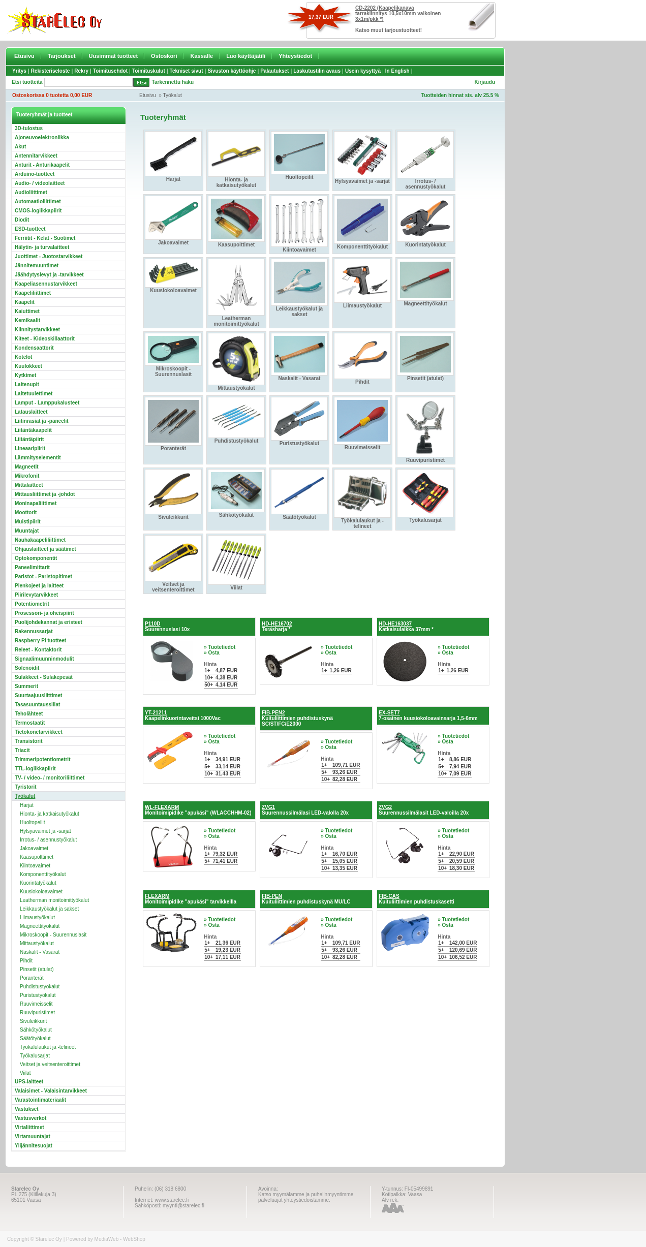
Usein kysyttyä (363, 71)
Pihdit (26, 960)
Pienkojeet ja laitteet (39, 585)
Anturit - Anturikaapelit (42, 165)
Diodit (22, 220)
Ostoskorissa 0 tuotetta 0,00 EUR (52, 95)
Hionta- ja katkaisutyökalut (49, 814)
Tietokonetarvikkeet (39, 732)
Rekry (81, 71)
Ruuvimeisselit (36, 1004)
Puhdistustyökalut (39, 986)
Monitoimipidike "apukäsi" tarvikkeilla (190, 899)
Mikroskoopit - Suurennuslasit (53, 935)
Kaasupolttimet (36, 857)
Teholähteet (29, 713)
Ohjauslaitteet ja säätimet (45, 549)
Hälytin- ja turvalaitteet (42, 247)
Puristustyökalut (38, 995)
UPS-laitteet (29, 1081)
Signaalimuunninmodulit (44, 659)
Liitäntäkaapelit (33, 430)
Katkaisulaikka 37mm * (406, 626)
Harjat (27, 805)
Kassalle (201, 56)
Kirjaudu (484, 82)
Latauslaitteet (31, 412)
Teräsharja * (277, 626)
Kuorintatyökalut (38, 883)
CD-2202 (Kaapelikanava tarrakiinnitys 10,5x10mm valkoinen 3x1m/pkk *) (398, 13)
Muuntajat (27, 531)
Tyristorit (26, 787)
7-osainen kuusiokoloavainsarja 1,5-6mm (428, 715)
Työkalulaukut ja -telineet (48, 1047)
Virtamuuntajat (32, 1136)
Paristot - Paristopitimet (43, 576)
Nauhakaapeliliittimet (40, 540)
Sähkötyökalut (36, 1030)
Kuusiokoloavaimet (41, 891)
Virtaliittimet (29, 1127)
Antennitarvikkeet (36, 156)
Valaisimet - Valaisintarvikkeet (51, 1091)
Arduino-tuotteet (34, 174)
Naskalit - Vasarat (39, 952)
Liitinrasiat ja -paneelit (42, 421)
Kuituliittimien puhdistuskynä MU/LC (306, 899)
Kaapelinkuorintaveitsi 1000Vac (183, 715)
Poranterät (32, 978)
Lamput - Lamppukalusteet (47, 403)
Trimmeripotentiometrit (42, 759)
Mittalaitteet (29, 485)
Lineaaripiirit (30, 448)
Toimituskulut (148, 71)
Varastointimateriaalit (40, 1100)
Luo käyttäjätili (245, 56)
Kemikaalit (27, 320)
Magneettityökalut (39, 926)
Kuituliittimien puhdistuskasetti (416, 899)
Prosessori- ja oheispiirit (44, 613)
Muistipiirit (28, 521)
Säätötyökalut (35, 1038)
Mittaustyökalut (37, 943)
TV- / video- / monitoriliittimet (49, 778)
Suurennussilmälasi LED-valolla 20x (305, 810)
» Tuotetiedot (219, 647)
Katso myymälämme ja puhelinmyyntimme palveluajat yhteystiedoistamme (305, 1197)
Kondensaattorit (34, 348)
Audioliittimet (31, 192)
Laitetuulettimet (33, 393)
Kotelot (23, 357)
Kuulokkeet (28, 366)
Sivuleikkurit (33, 1021)
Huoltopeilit (32, 822)
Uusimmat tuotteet (113, 56)
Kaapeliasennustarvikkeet (46, 284)
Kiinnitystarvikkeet (37, 329)
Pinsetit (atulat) (37, 969)
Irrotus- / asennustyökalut (48, 840)
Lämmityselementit (38, 457)
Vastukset (27, 1109)
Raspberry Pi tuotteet (40, 640)
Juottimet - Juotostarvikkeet (48, 256)
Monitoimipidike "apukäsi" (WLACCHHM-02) (198, 810)
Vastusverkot (30, 1118)
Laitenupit (27, 384)
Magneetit (27, 467)
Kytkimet (25, 375)
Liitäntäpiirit (29, 439)
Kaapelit (25, 302)
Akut (20, 146)
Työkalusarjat (35, 1055)
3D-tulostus (29, 128)
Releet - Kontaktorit (38, 649)
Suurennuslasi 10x (167, 626)
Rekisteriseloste (50, 71)
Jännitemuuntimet (36, 265)
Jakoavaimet (34, 848)
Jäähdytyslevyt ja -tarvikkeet (49, 274)
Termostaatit (30, 723)
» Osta (212, 653)
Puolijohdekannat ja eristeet (48, 622)
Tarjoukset (62, 56)
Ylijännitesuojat (33, 1145)
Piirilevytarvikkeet (36, 595)
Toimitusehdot (110, 71)
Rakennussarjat (33, 631)
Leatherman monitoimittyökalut (54, 900)
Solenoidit (27, 668)
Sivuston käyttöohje (231, 71)
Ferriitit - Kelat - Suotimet (45, 238)
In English (397, 71)
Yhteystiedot (295, 56)
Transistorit (28, 741)
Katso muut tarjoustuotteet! (388, 30)
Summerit (26, 686)
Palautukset (274, 71)
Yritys (19, 71)
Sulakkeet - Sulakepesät (44, 677)
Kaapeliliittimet (33, 293)
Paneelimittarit (32, 567)
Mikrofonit (27, 476)
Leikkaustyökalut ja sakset (49, 909)
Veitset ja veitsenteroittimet (50, 1064)
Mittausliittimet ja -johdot (45, 494)
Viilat (25, 1073)
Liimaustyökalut (37, 917)
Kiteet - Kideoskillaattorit (45, 338)
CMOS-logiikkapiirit (38, 210)
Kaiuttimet (27, 311)
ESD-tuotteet (30, 229)
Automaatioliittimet (38, 201)
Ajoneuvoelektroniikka (42, 137)
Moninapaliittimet (35, 503)
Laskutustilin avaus (317, 71)
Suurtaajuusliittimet (38, 695)
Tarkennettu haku (173, 82)
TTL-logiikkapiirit (35, 768)
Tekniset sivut (186, 71)
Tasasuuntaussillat (37, 704)
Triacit (22, 750)
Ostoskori (164, 56)
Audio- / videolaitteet (40, 183)
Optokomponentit (36, 558)
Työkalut (172, 95)
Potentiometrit (32, 604)
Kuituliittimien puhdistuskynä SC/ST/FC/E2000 (297, 718)
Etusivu (24, 56)
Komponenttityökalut (43, 874)
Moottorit (26, 512)
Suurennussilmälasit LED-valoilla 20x (424, 810)
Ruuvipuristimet (37, 1012)
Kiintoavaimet (35, 865)
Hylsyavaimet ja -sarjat (45, 831)
